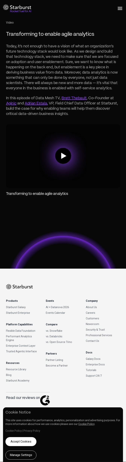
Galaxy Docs (93, 358)
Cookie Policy (86, 424)
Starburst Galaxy (16, 307)
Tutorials (91, 370)
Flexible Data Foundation (20, 330)
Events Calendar (55, 312)
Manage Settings (21, 455)
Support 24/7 (94, 375)
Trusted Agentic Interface (21, 351)
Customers (92, 318)
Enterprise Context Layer (20, 345)
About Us (91, 307)
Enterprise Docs (95, 364)
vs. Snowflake (54, 330)
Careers (90, 312)
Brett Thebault (73, 98)
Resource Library (16, 369)
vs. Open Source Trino (59, 342)
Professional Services (99, 335)
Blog (8, 374)
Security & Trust (95, 329)
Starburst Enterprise (18, 312)
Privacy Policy (31, 430)
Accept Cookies (21, 441)
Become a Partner (57, 365)
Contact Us (92, 340)
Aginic (11, 103)
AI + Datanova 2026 (57, 307)
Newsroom (92, 324)
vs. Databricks (54, 336)
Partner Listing (54, 359)
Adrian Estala (36, 103)
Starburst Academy (17, 380)
